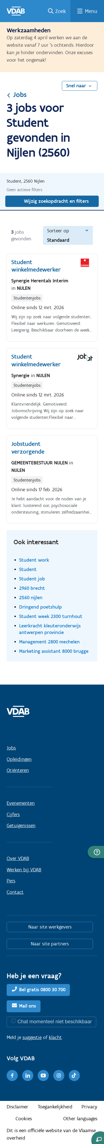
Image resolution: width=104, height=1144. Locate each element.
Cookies (24, 1119)
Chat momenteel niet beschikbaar (54, 1021)
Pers (11, 881)
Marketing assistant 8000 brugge (53, 651)
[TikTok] (74, 1075)
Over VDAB (18, 858)
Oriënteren (18, 770)
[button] (96, 852)
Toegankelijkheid (55, 1107)
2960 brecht (32, 588)
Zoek (60, 11)
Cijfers (13, 814)
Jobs (17, 94)
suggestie (32, 1037)
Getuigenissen (21, 825)
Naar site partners (50, 944)
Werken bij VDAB (24, 870)
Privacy (89, 1107)
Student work (34, 560)
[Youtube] (43, 1075)
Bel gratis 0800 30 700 (42, 990)
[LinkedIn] (27, 1075)
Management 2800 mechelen (49, 642)
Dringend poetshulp (40, 607)
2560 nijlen (30, 597)
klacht (55, 1037)
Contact (15, 892)
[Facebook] (12, 1075)
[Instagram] (58, 1075)
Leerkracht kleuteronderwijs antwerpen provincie (50, 629)
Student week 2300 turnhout (50, 616)
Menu (91, 11)
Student (28, 569)
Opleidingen (19, 759)
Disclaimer (17, 1107)
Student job (32, 579)
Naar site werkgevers (50, 927)
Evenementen (21, 803)
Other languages (80, 1119)
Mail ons (27, 1006)
